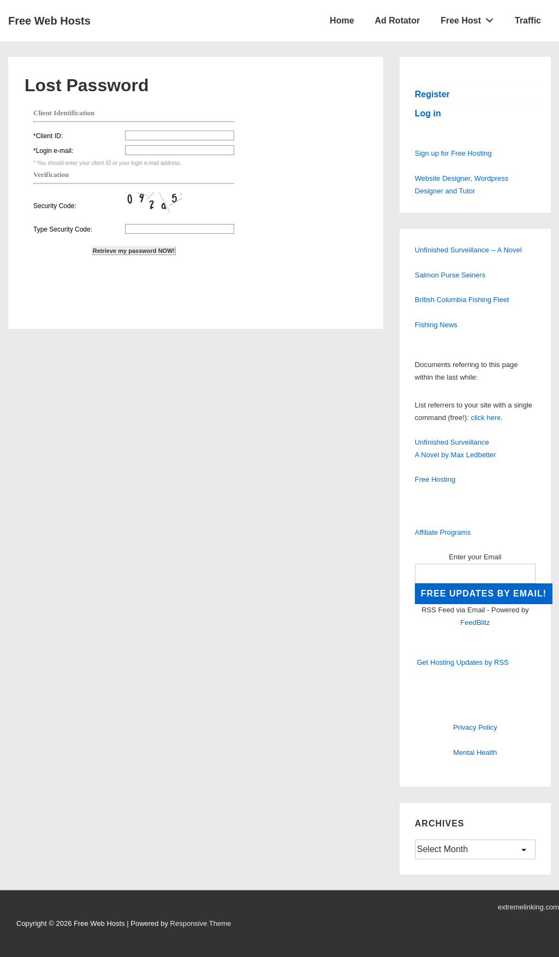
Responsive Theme (200, 923)
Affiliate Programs (443, 532)
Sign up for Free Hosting (453, 153)
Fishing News (436, 325)
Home (342, 20)
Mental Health (475, 752)
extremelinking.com (528, 907)
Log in (428, 113)
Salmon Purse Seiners (450, 275)
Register (432, 94)
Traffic (528, 20)
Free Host (470, 18)
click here (486, 417)
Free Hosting (435, 479)
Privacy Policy (475, 727)
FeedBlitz (475, 622)
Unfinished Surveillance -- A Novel (468, 250)
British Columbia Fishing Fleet (462, 300)
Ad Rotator (397, 20)
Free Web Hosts (49, 21)
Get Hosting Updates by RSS (462, 662)
